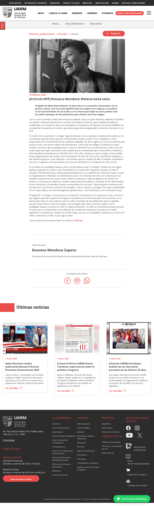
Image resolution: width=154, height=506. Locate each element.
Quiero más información (129, 13)
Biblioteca (56, 473)
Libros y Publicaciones (74, 24)
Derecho (80, 434)
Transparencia (58, 449)
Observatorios (96, 24)
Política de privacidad (111, 445)
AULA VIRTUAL (15, 3)
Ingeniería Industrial (85, 453)
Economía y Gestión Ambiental (85, 440)
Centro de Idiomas (60, 477)
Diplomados (107, 430)
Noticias (55, 24)
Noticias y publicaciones (42, 34)
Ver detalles (13, 388)
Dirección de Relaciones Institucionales (62, 454)
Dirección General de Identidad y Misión (61, 461)
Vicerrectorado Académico (63, 438)
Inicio (41, 13)
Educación (81, 445)
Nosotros (56, 426)
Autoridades (57, 434)
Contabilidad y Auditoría (87, 465)
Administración (83, 426)
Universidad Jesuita (60, 430)
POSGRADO (107, 13)
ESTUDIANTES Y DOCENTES (36, 3)
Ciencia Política (83, 430)
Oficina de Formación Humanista (61, 468)
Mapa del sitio (108, 455)
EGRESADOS (55, 3)
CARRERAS (92, 13)
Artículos (62, 34)
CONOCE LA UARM (58, 13)
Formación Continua (110, 434)
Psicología (81, 461)
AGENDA (115, 3)
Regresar (113, 33)
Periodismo (82, 457)
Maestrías (106, 426)
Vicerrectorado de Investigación (60, 444)
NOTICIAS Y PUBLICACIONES (133, 3)
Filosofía (80, 449)
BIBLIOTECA (87, 3)
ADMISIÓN (77, 13)
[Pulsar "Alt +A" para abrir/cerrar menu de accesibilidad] (2, 26)
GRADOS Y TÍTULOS (71, 3)
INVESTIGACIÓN (102, 3)
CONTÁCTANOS (11, 451)
